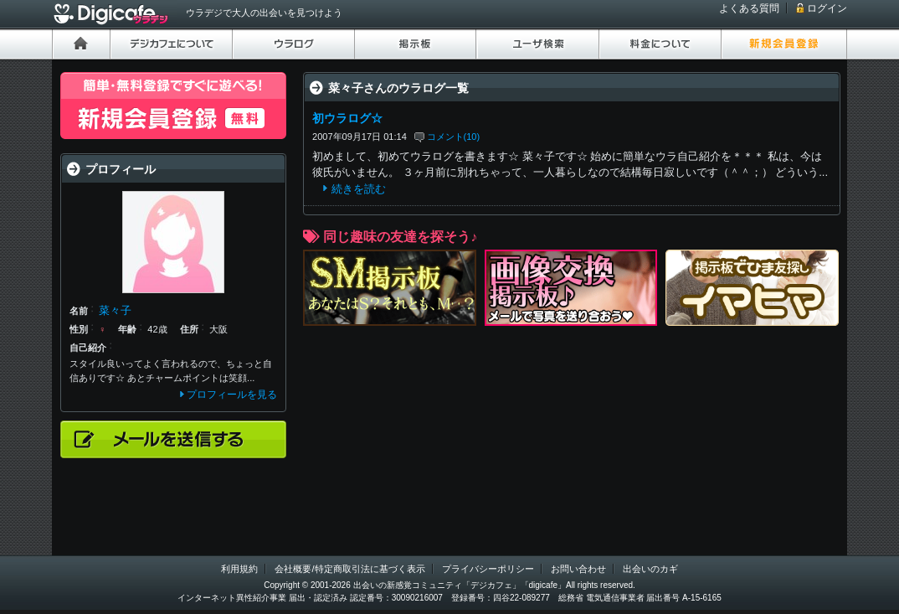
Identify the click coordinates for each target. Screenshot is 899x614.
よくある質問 (749, 8)
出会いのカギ (650, 569)
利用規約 (239, 569)
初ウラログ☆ (347, 118)
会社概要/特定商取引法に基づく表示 (349, 569)
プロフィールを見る (232, 394)
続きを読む (358, 189)
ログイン (827, 8)
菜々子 (115, 310)
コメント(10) (453, 137)
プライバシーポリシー (488, 569)
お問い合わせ (578, 569)
